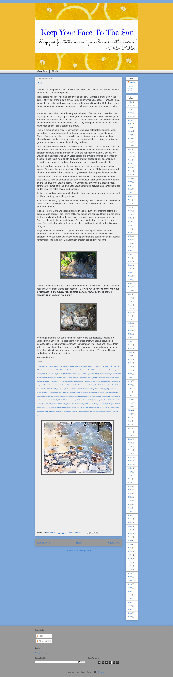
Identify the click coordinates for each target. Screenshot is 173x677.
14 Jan (130, 530)
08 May (130, 312)
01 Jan (130, 352)
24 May (130, 102)
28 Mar (130, 236)
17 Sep (130, 276)
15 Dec (130, 540)
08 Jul (129, 294)
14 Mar (130, 493)
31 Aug (130, 399)
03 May (130, 156)
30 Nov (130, 359)
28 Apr (130, 120)
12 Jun (130, 214)
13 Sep (130, 279)
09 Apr (130, 479)
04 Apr (130, 482)
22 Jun (130, 298)
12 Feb (130, 511)
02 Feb (130, 515)
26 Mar (130, 323)
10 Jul (129, 149)
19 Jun (130, 211)
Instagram (39, 652)
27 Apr (130, 160)
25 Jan (130, 345)
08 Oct (130, 584)
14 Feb (130, 337)
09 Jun (130, 301)
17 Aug (130, 406)
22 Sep (130, 598)
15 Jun (130, 446)
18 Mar (130, 490)
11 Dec (130, 356)
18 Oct (130, 577)
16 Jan (130, 526)
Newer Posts (43, 542)
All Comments (44, 641)
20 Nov (130, 559)
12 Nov (130, 366)
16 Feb (130, 508)
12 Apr (130, 316)
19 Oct (130, 182)
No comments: (76, 532)
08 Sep (130, 617)
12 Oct (130, 580)
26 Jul (129, 417)
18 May (130, 105)
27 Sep (130, 192)
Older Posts (114, 542)
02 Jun (130, 453)
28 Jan (130, 124)
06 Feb (130, 258)
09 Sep (130, 613)
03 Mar (130, 247)
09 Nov (130, 562)
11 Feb (130, 341)
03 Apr (130, 319)
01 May (130, 218)
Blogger (101, 672)
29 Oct (130, 113)
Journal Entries (42, 71)
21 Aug (130, 131)
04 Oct (130, 272)
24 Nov (130, 555)
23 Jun (130, 435)
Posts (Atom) (85, 550)
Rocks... (40, 84)
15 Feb (130, 254)
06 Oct (130, 381)
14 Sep (130, 392)
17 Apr (130, 229)
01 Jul (129, 207)
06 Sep (130, 283)
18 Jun (130, 442)
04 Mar (130, 167)
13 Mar (130, 497)
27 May (130, 308)
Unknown (132, 83)
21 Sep (130, 388)
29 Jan (130, 171)
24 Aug (130, 403)
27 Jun (130, 432)
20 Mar (130, 240)
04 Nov (130, 566)
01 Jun (130, 305)
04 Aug (130, 142)
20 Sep (130, 196)
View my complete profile (130, 88)
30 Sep (130, 185)
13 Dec (130, 544)
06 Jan (130, 533)
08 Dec (130, 548)
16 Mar (130, 330)
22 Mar (130, 327)
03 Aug (130, 145)
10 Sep (130, 609)
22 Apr (130, 225)
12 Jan (130, 269)
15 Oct (130, 377)
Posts (40, 636)
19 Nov (130, 363)
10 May (130, 464)
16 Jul (129, 421)
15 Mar (130, 243)
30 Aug (130, 287)
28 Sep (130, 189)
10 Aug (130, 138)
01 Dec (130, 178)
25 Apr (130, 221)
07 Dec (130, 127)
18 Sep (130, 200)
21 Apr (130, 109)
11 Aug (130, 134)
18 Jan (130, 265)
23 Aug (130, 290)
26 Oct (130, 374)
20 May (130, 461)
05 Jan (130, 174)
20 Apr (130, 163)
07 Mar (130, 334)
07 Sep (130, 395)
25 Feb (130, 250)
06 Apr (130, 232)
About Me (55, 71)
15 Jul (129, 203)
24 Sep (130, 595)
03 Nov (130, 370)
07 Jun (130, 450)
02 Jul (129, 428)
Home (79, 542)
